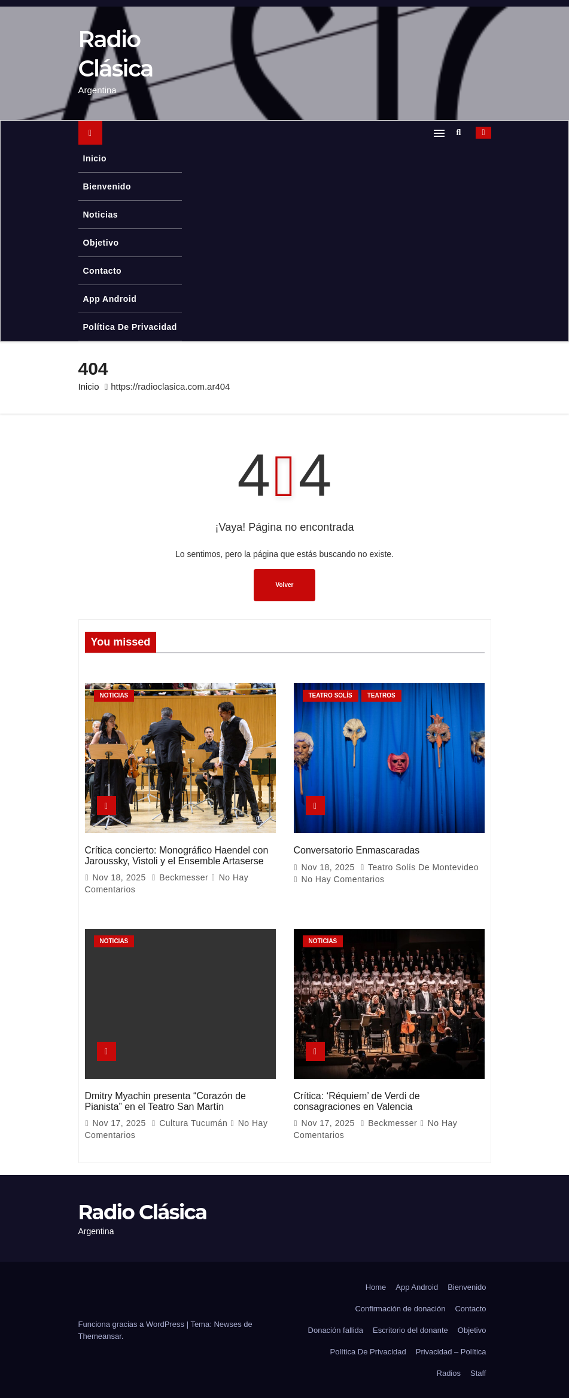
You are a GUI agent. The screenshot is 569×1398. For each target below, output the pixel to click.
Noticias (100, 214)
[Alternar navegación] (439, 132)
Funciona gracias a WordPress (132, 1323)
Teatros (381, 695)
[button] (462, 132)
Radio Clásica (142, 1211)
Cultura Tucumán (190, 1122)
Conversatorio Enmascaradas (357, 850)
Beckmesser (181, 877)
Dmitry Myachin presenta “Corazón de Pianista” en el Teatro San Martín (165, 1100)
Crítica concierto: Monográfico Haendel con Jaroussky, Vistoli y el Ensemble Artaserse (177, 855)
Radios (449, 1372)
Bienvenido (107, 186)
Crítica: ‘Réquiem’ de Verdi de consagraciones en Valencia (357, 1100)
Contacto (102, 271)
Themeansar (99, 1334)
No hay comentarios (343, 878)
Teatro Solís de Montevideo (419, 866)
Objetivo (101, 242)
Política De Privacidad (130, 327)
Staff (478, 1372)
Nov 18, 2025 (121, 877)
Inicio (95, 158)
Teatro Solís (330, 695)
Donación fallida (336, 1328)
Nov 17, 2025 (121, 1122)
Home (376, 1285)
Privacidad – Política (451, 1350)
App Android (110, 299)
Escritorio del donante (410, 1328)
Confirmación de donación (400, 1307)
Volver (285, 585)
